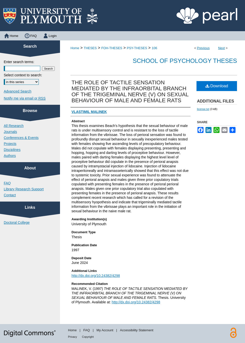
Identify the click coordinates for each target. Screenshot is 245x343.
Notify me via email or (25, 98)
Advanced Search (18, 91)
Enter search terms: (19, 62)
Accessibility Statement (137, 330)
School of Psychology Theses (185, 60)
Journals (10, 132)
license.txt (203, 109)
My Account (104, 330)
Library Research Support (24, 189)
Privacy (72, 336)
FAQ (7, 183)
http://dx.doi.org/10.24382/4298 (96, 276)
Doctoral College (17, 223)
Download (217, 86)
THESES (90, 48)
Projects (10, 144)
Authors (10, 156)
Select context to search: (23, 75)
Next (221, 48)
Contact (10, 195)
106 (154, 48)
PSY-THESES (137, 48)
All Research (14, 126)
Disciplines (12, 150)
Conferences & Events (21, 138)
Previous (203, 48)
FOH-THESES (111, 48)
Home (74, 48)
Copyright (88, 336)
